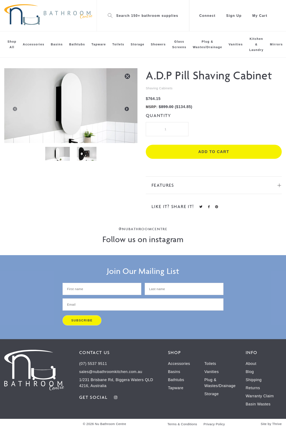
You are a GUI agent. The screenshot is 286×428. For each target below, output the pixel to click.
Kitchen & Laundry (256, 44)
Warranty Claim (260, 396)
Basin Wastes (258, 404)
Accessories (33, 44)
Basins (57, 44)
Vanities (236, 44)
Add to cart (213, 152)
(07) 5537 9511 (93, 363)
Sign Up (234, 15)
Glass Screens (179, 44)
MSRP (151, 107)
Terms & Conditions (182, 424)
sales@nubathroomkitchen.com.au (110, 372)
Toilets (118, 44)
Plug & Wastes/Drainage (207, 44)
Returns (253, 388)
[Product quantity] (167, 129)
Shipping (254, 380)
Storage (137, 44)
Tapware (99, 44)
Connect (207, 15)
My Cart (259, 15)
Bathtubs (77, 44)
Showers (158, 44)
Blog (250, 372)
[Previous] (15, 110)
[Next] (127, 110)
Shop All (11, 44)
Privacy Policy (214, 424)
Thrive (277, 424)
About (251, 363)
